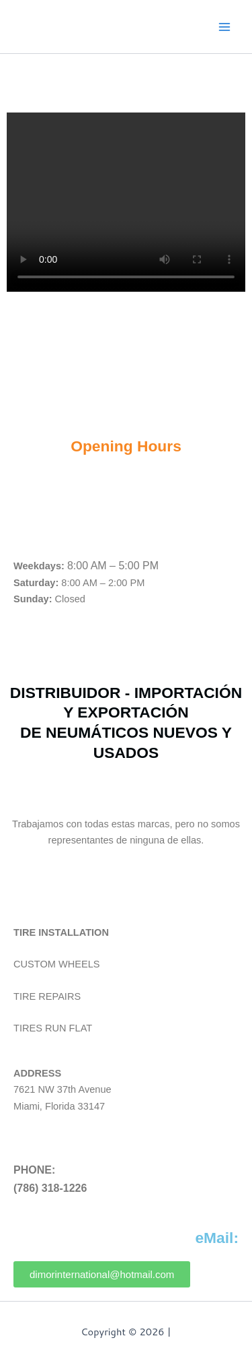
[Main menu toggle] (224, 27)
